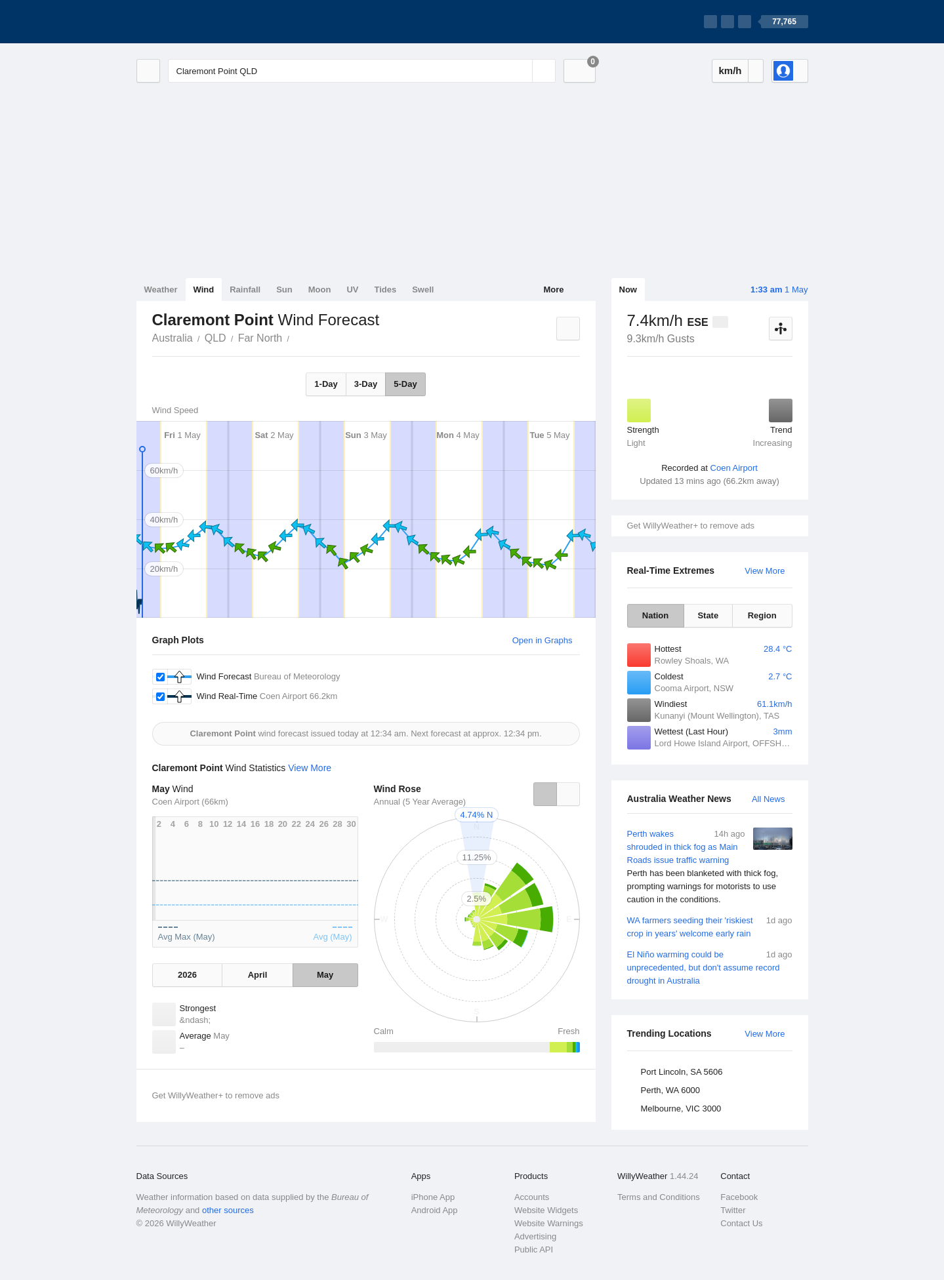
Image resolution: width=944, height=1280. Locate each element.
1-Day (325, 384)
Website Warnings (548, 1223)
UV (352, 289)
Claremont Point (296, 337)
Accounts (531, 1197)
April (258, 975)
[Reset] (521, 71)
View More (765, 571)
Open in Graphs (542, 640)
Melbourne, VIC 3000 (681, 1108)
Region (762, 615)
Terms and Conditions (658, 1197)
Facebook (739, 1197)
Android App (434, 1210)
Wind (204, 289)
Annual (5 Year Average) (420, 802)
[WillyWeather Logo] (198, 21)
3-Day (365, 384)
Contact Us (741, 1223)
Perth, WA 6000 (671, 1090)
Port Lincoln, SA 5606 (682, 1072)
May (325, 975)
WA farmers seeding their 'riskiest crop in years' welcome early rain (709, 926)
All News (768, 799)
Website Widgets (546, 1210)
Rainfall (245, 289)
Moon (319, 289)
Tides (385, 289)
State (707, 615)
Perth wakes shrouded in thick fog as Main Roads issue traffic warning (709, 867)
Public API (533, 1249)
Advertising (535, 1236)
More (553, 289)
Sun (284, 289)
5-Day (405, 384)
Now (628, 289)
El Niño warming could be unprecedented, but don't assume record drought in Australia (709, 967)
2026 (187, 975)
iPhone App (433, 1197)
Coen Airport (734, 468)
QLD (215, 338)
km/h (729, 70)
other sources (228, 1210)
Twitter (732, 1210)
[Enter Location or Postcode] (362, 71)
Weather (161, 289)
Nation (655, 615)
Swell (423, 289)
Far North (260, 338)
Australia (172, 338)
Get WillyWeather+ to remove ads (690, 525)
